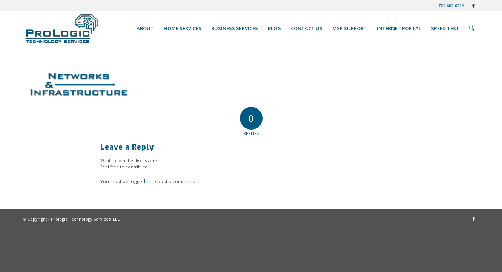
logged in (140, 181)
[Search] (471, 28)
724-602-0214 (451, 5)
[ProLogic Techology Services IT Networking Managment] (61, 28)
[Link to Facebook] (473, 5)
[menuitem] (449, 6)
